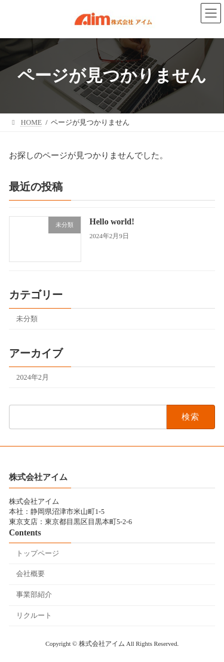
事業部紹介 (34, 594)
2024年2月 (32, 377)
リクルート (34, 615)
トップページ (37, 553)
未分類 (27, 318)
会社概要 (30, 573)
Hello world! (112, 221)
